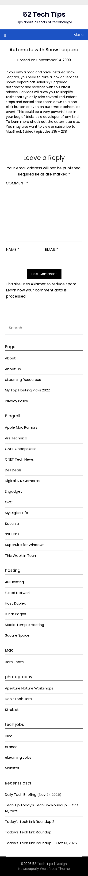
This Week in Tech (20, 555)
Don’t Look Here (18, 698)
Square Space (17, 635)
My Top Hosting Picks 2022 (27, 390)
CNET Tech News (19, 459)
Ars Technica (16, 438)
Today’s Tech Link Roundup (28, 832)
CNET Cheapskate (21, 448)
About (10, 358)
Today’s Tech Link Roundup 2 (29, 821)
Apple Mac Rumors (21, 427)
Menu (78, 34)
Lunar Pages (15, 613)
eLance (11, 746)
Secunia (12, 523)
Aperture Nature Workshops (29, 688)
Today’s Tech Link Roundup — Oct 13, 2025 (41, 842)
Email (51, 249)
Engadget (13, 491)
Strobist (12, 709)
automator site (66, 121)
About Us (13, 368)
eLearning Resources (23, 379)
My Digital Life (16, 512)
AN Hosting (14, 581)
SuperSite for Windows (24, 544)
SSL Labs (12, 534)
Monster (12, 767)
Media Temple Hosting (24, 624)
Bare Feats (14, 661)
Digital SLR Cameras (22, 480)
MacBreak (14, 131)
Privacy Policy (16, 400)
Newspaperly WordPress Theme (44, 868)
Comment (17, 183)
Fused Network (18, 592)
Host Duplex (15, 603)
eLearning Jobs (18, 757)
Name (12, 249)
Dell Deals (13, 470)
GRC (9, 502)
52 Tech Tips (44, 14)
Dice (8, 735)
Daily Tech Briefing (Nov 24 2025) (33, 794)
